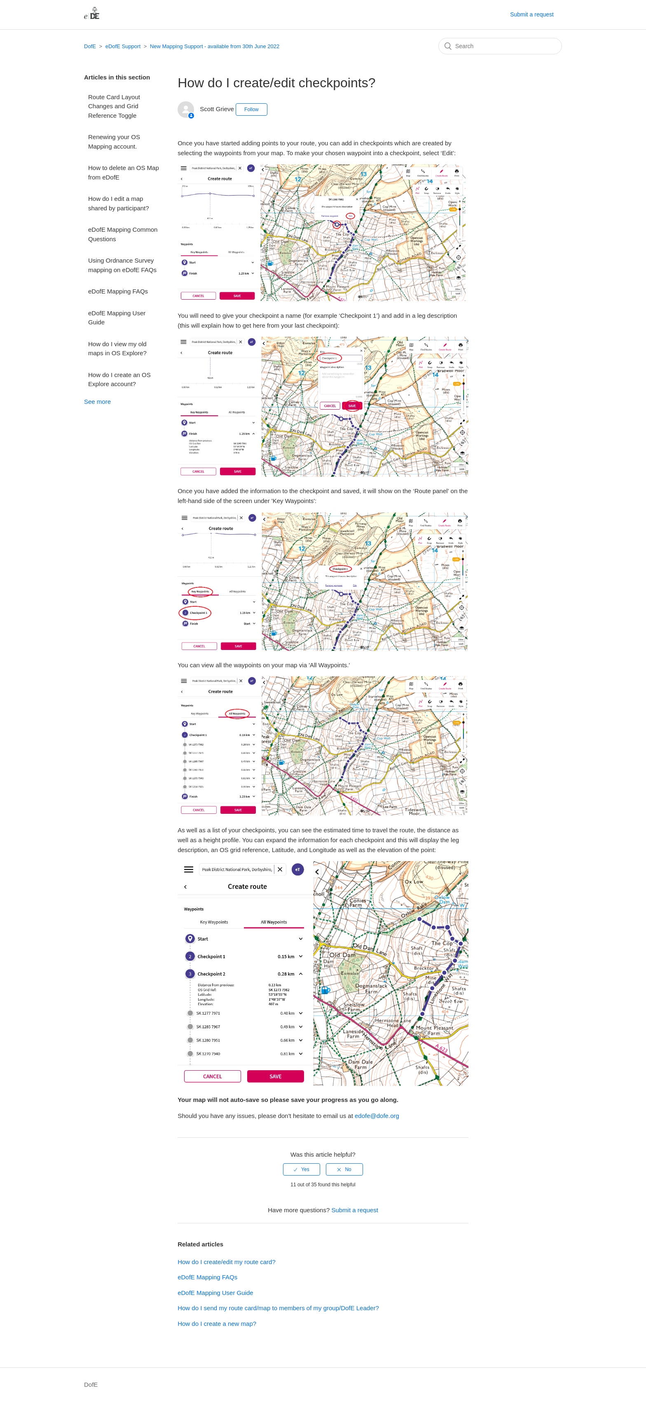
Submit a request (532, 14)
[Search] (500, 46)
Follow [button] (251, 109)
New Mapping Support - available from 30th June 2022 (214, 46)
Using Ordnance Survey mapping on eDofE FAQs (122, 265)
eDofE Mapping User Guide (116, 318)
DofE (90, 46)
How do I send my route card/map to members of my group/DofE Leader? (278, 1307)
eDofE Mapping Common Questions (122, 234)
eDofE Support (122, 46)
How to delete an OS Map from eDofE (123, 172)
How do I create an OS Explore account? (119, 379)
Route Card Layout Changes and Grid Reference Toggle (114, 106)
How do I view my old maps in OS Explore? (117, 348)
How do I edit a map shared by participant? (118, 203)
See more (97, 401)
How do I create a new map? (217, 1323)
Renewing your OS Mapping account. (114, 141)
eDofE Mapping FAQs (118, 291)
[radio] (301, 1169)
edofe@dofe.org (377, 1115)
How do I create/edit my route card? (227, 1261)
